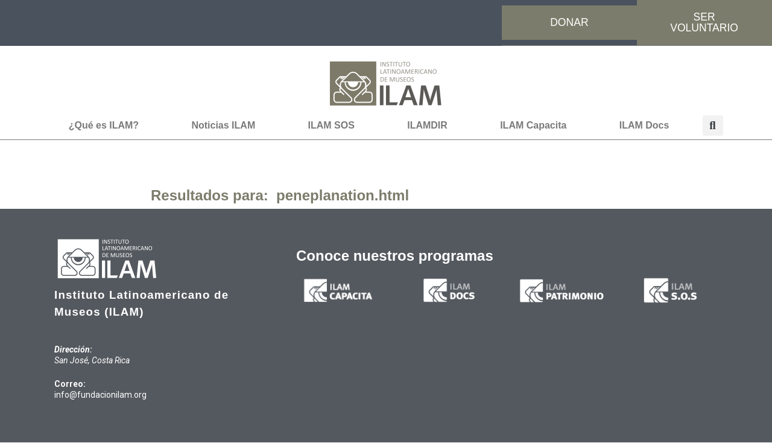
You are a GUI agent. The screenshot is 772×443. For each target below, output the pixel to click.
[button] (713, 126)
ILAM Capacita (533, 126)
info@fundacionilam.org (100, 395)
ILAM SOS (331, 126)
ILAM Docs (644, 126)
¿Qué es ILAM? (104, 126)
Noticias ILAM (223, 126)
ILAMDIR (427, 126)
